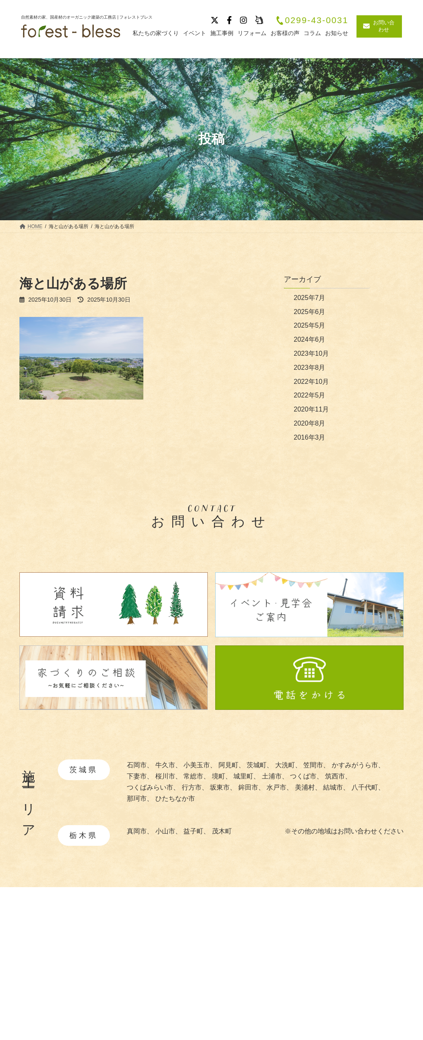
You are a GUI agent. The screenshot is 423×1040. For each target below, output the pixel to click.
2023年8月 (310, 367)
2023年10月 (311, 353)
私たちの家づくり (257, 947)
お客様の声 (354, 991)
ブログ (347, 977)
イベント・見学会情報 (370, 962)
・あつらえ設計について (269, 973)
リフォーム (354, 1005)
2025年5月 (310, 325)
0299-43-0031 (312, 20)
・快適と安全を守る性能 (269, 986)
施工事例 (350, 947)
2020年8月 (310, 423)
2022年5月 (310, 395)
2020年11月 (311, 409)
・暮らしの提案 (256, 998)
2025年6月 (310, 311)
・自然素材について (262, 960)
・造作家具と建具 (259, 1011)
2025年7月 (310, 297)
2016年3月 (310, 437)
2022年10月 (311, 381)
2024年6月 (310, 339)
